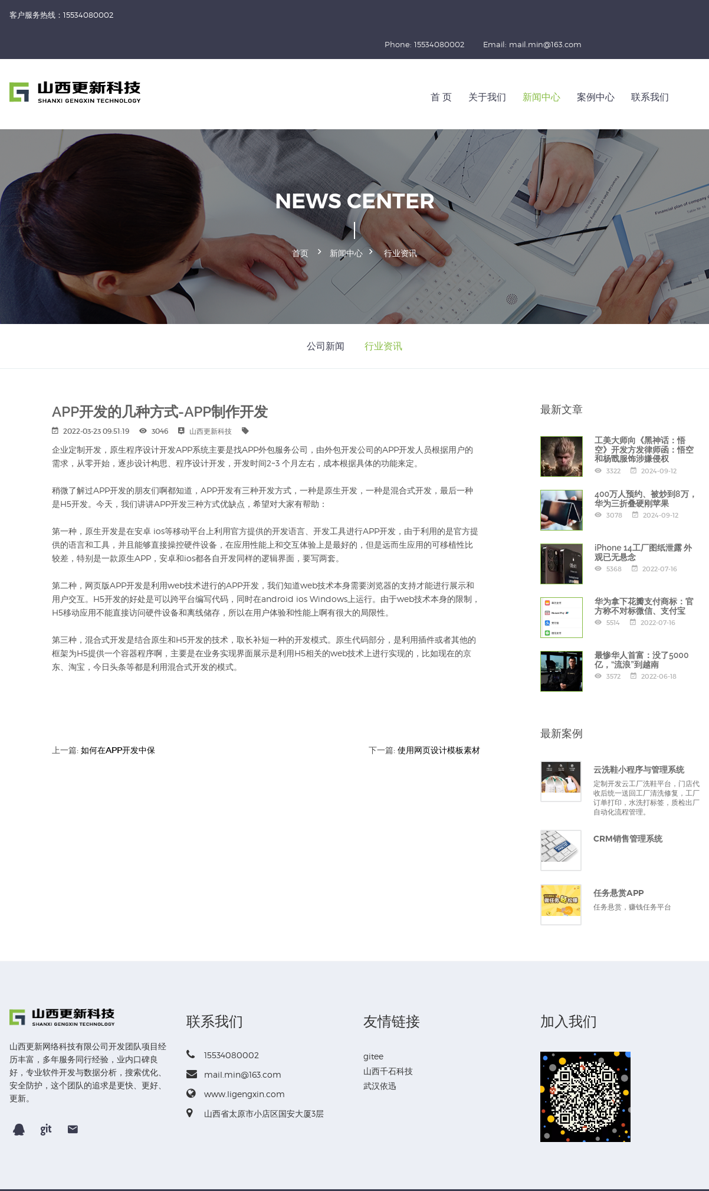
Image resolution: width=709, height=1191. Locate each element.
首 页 (441, 68)
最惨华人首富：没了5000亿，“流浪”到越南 (642, 627)
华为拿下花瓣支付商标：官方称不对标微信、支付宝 (644, 573)
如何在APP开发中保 (118, 717)
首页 (300, 222)
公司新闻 (325, 313)
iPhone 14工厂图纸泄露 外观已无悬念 (643, 520)
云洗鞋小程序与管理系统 (638, 737)
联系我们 (650, 68)
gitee (373, 1024)
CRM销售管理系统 (627, 806)
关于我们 (487, 68)
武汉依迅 (379, 1053)
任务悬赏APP (618, 860)
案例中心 (596, 68)
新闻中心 (541, 68)
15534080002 (222, 1022)
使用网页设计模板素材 (439, 717)
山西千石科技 (388, 1038)
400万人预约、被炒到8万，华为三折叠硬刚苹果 (646, 466)
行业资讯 (400, 222)
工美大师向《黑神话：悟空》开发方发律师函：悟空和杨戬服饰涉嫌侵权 (644, 417)
